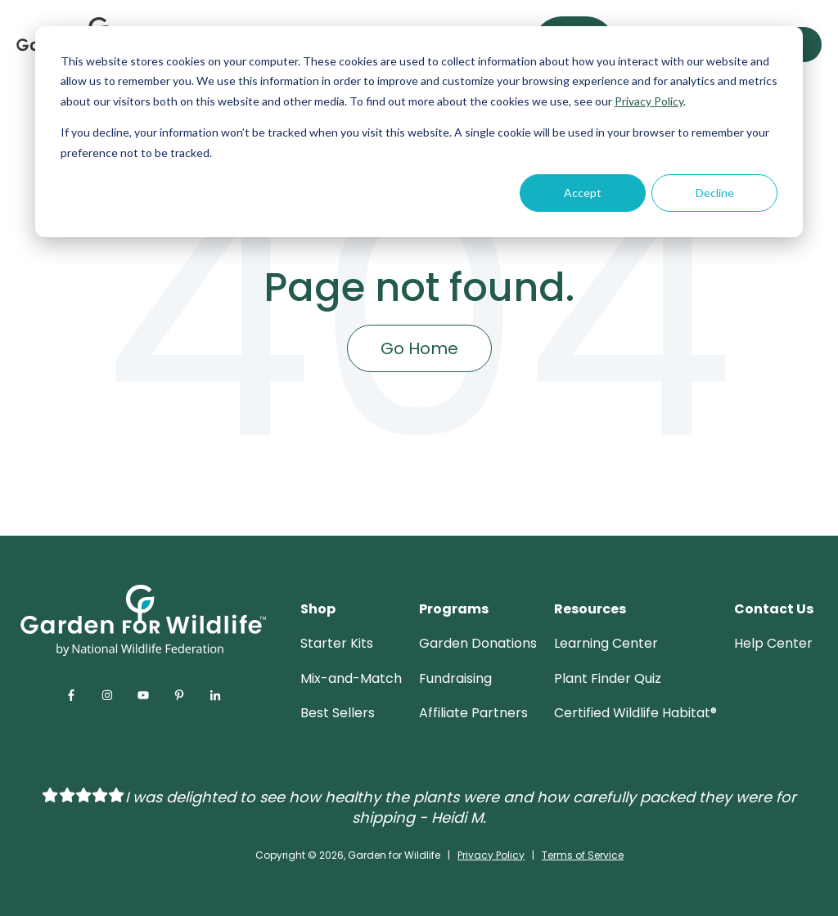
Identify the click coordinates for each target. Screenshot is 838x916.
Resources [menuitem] (590, 608)
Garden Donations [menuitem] (478, 643)
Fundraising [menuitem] (455, 678)
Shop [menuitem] (318, 608)
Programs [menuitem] (454, 608)
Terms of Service (583, 855)
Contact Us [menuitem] (773, 608)
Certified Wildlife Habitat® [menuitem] (635, 712)
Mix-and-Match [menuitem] (351, 678)
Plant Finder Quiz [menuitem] (607, 678)
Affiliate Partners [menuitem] (473, 712)
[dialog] (419, 131)
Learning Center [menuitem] (606, 643)
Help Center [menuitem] (773, 643)
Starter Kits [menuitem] (336, 643)
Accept (582, 193)
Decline (715, 193)
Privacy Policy (649, 101)
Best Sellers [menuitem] (337, 712)
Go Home (419, 348)
